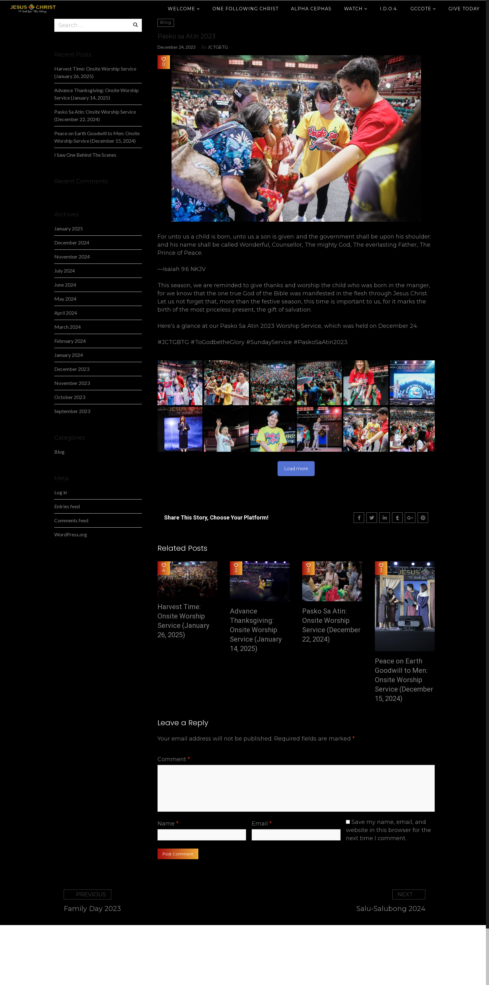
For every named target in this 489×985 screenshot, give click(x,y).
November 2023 (72, 383)
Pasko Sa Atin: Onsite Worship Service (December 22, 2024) (331, 625)
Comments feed (71, 520)
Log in (60, 492)
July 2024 (64, 270)
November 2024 (72, 256)
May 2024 (65, 299)
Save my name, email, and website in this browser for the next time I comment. (388, 830)
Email (262, 823)
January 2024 (68, 355)
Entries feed (67, 506)
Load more (296, 468)
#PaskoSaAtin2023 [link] (320, 342)
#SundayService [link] (269, 342)
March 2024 (67, 327)
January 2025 (68, 228)
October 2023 (69, 397)
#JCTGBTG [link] (173, 342)
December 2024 (71, 242)
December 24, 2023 (176, 47)
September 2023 (72, 411)
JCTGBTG (218, 47)
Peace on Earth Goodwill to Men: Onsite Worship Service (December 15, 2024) (404, 679)
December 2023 (71, 369)
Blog (59, 452)
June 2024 (65, 285)
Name (167, 823)
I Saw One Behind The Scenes (85, 155)
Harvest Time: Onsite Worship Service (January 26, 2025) (183, 621)
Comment (173, 759)
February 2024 (70, 341)
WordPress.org (70, 534)
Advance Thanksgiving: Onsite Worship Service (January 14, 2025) (256, 630)
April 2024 (65, 313)
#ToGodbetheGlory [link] (217, 342)
